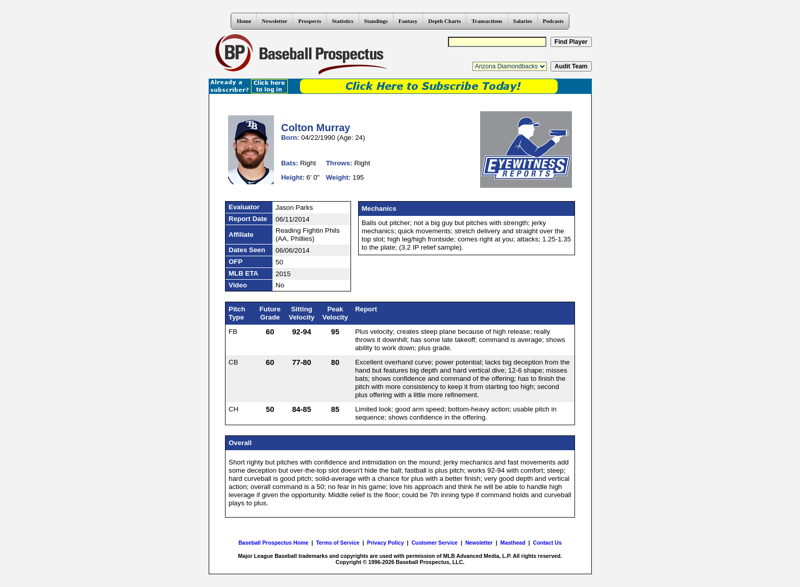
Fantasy (407, 21)
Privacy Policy (385, 543)
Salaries (522, 21)
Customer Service (434, 543)
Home (244, 21)
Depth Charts (444, 21)
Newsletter (274, 21)
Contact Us (547, 543)
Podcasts (553, 21)
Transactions (486, 21)
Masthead (513, 543)
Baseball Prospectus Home (273, 543)
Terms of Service (337, 543)
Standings (376, 21)
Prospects (309, 21)
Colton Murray (316, 127)
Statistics (342, 21)
